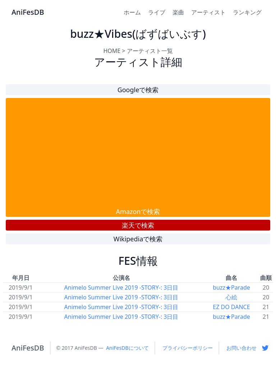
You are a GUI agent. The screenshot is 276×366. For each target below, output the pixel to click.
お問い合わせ (241, 347)
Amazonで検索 (138, 211)
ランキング (247, 12)
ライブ (156, 12)
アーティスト (208, 12)
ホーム (132, 12)
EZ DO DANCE (231, 307)
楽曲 (178, 12)
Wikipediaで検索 (138, 239)
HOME (111, 51)
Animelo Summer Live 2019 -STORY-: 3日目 (121, 287)
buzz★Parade (231, 287)
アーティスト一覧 (150, 51)
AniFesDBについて (127, 347)
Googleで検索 (138, 89)
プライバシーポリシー (187, 347)
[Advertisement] (138, 152)
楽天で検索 (138, 225)
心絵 (231, 297)
